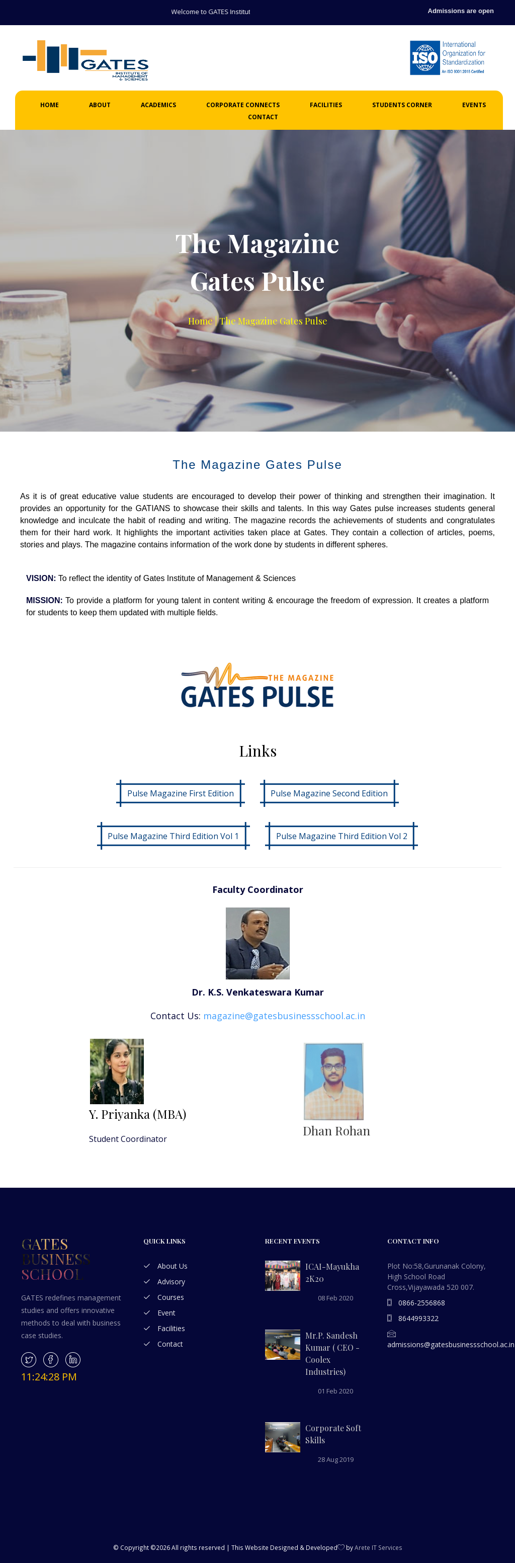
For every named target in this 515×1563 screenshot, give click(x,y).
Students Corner (402, 105)
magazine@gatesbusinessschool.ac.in (284, 1016)
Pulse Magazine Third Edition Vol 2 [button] (341, 836)
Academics (158, 105)
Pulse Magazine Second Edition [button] (329, 793)
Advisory (164, 1281)
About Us (165, 1266)
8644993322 (413, 1318)
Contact (263, 117)
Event (159, 1313)
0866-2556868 (416, 1302)
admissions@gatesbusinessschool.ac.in (450, 1339)
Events (474, 105)
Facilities (326, 105)
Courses (163, 1297)
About (100, 105)
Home (49, 105)
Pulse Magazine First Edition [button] (180, 793)
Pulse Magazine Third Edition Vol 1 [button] (173, 836)
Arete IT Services (378, 1547)
